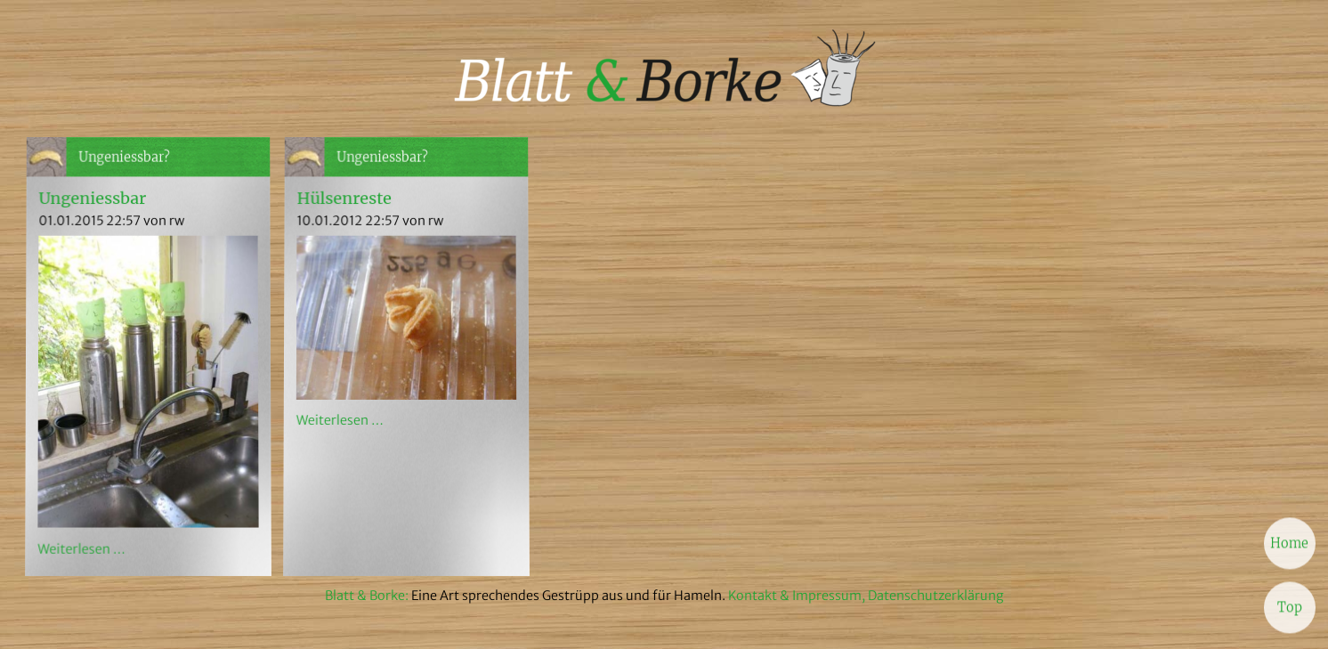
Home (1289, 541)
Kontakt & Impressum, (796, 596)
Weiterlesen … (81, 548)
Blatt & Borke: (368, 596)
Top (1289, 605)
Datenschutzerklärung (936, 596)
